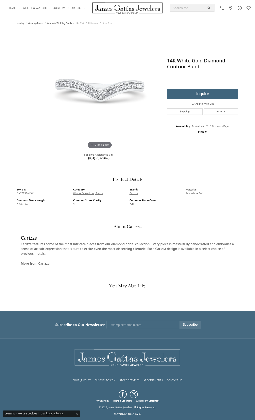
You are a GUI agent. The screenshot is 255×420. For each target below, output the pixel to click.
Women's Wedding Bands (59, 23)
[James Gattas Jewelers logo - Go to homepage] (127, 8)
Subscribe (190, 324)
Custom (59, 8)
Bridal (11, 8)
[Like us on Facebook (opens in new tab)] (123, 394)
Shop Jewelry (82, 380)
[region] (100, 90)
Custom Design (105, 380)
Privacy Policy (102, 401)
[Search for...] (187, 8)
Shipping (185, 111)
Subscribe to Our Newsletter (80, 325)
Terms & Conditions (122, 401)
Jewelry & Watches (34, 8)
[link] (221, 8)
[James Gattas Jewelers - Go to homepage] (127, 357)
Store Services (129, 380)
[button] (239, 8)
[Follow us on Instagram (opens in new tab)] (134, 394)
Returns (220, 111)
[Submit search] (209, 8)
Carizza (133, 193)
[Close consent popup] (77, 413)
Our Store (76, 8)
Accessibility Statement (147, 401)
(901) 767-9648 (99, 158)
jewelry (20, 23)
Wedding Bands (35, 23)
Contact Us (174, 380)
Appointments (153, 380)
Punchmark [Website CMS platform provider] (134, 414)
